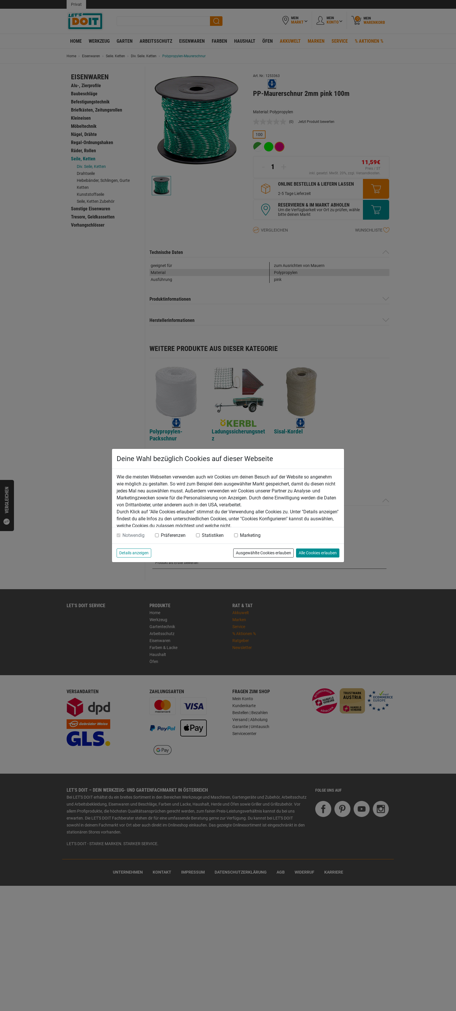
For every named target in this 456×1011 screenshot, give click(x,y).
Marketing (250, 535)
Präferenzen (173, 535)
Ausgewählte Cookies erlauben (263, 553)
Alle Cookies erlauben (318, 553)
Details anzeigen (134, 553)
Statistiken (213, 535)
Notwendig (133, 535)
